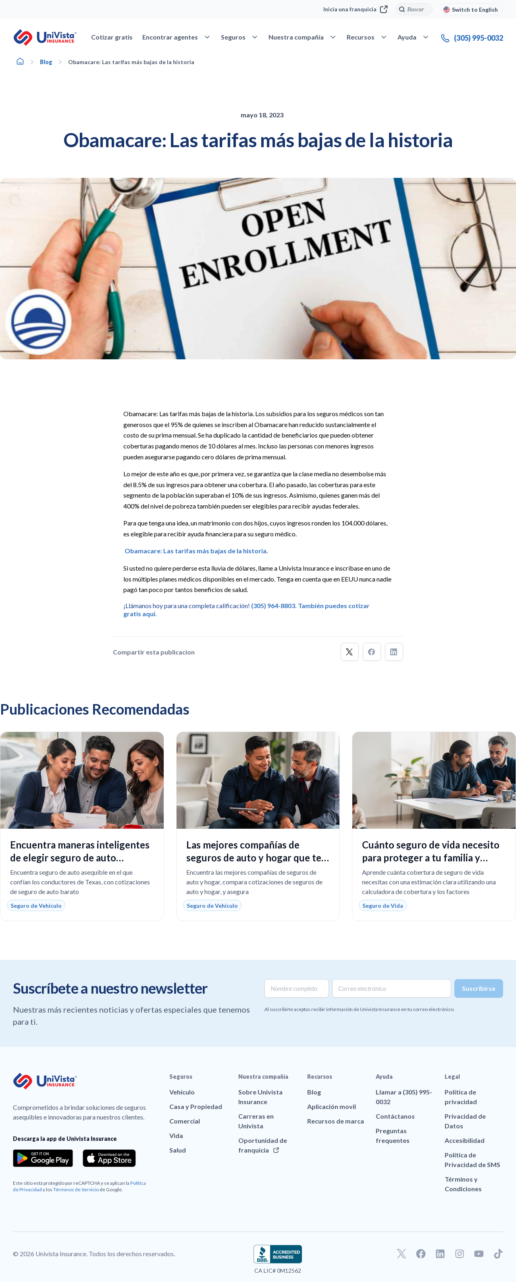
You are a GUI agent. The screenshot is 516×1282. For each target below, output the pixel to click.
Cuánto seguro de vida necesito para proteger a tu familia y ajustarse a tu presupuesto (430, 857)
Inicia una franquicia (355, 9)
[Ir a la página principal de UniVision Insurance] (45, 37)
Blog (46, 61)
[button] (350, 652)
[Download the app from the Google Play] (43, 1158)
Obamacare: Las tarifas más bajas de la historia (195, 550)
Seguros (180, 1076)
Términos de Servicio (76, 1189)
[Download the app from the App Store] (109, 1158)
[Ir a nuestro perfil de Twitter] (401, 1254)
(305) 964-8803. (274, 605)
